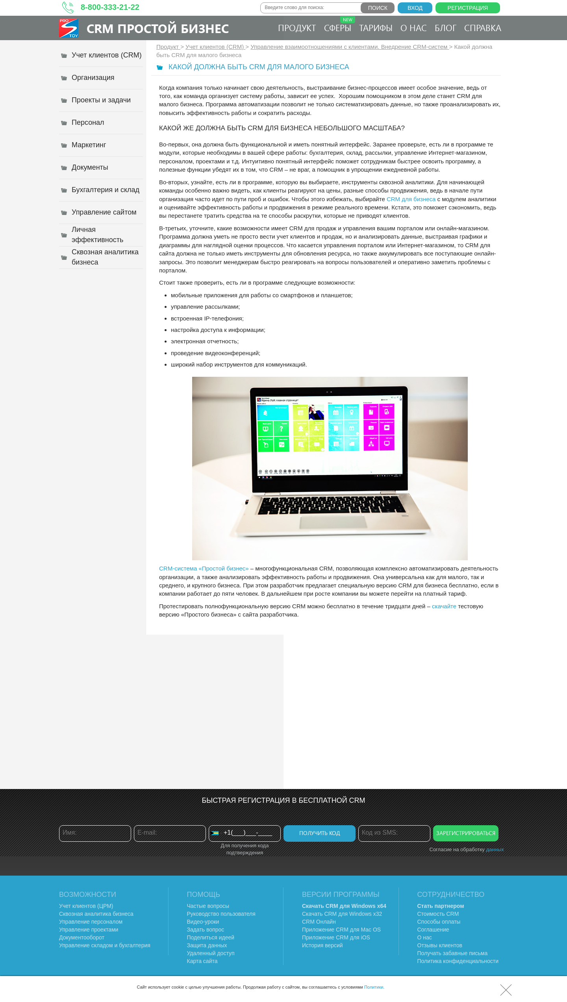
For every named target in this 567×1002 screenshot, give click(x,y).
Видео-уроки (203, 922)
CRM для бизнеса (411, 199)
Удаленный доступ (211, 953)
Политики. (374, 987)
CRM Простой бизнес (158, 28)
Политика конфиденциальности (458, 961)
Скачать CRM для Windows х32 (342, 914)
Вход (415, 8)
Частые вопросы (208, 906)
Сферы (339, 24)
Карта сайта (202, 961)
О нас (413, 27)
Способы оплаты (439, 922)
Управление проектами (88, 929)
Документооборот (81, 937)
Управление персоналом (90, 922)
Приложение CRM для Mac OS (341, 929)
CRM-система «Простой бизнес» (204, 568)
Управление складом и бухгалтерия (104, 945)
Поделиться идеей (211, 937)
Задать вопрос (205, 929)
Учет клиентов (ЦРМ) (86, 906)
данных (495, 849)
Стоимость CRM (438, 914)
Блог (445, 27)
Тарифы (376, 27)
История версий (322, 945)
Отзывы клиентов (439, 945)
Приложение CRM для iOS (336, 937)
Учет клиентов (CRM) (215, 46)
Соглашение (433, 929)
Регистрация (468, 8)
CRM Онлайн (319, 922)
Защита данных (207, 945)
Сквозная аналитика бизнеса (96, 914)
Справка (482, 27)
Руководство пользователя (221, 914)
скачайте (444, 606)
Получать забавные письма (452, 953)
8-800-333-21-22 (110, 7)
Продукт (297, 27)
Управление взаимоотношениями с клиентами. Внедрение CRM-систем (349, 46)
